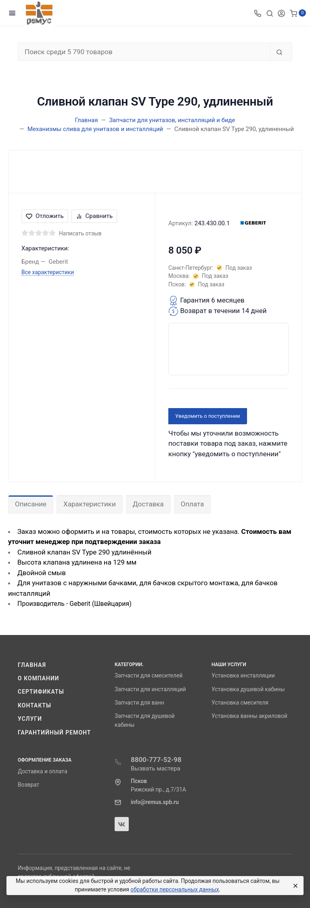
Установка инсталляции (243, 675)
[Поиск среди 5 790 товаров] (144, 51)
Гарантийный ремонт (54, 732)
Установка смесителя (240, 702)
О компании (38, 678)
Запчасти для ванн (139, 702)
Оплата (192, 504)
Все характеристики (47, 272)
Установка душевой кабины (248, 689)
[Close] (294, 885)
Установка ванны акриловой (249, 716)
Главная (32, 665)
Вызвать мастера (155, 768)
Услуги (30, 718)
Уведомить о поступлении (207, 416)
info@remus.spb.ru (155, 802)
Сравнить (94, 216)
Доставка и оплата (42, 771)
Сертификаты (41, 691)
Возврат (28, 784)
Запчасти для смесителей (148, 675)
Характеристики (89, 504)
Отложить (45, 216)
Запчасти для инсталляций (150, 689)
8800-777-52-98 (156, 760)
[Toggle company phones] (257, 13)
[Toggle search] (269, 13)
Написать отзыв (80, 233)
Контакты (34, 705)
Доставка (148, 504)
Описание (30, 504)
